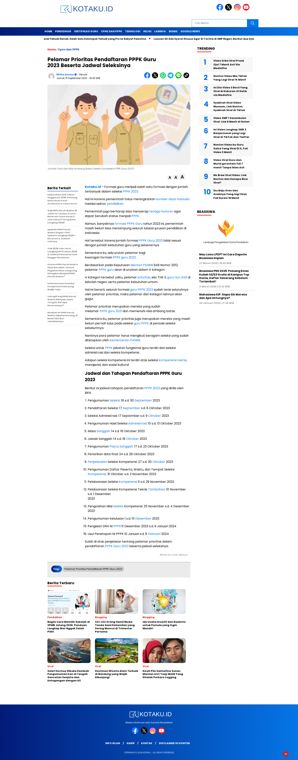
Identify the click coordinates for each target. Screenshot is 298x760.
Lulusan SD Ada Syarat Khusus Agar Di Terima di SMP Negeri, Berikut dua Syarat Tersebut (213, 38)
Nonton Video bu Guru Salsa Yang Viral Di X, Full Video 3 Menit (230, 148)
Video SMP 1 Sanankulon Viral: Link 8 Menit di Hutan (231, 120)
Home (48, 31)
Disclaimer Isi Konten (174, 743)
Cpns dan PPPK (111, 31)
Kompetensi (97, 474)
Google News (190, 31)
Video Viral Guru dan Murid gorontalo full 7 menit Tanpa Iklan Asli (228, 163)
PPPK (135, 216)
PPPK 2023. (131, 191)
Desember (143, 518)
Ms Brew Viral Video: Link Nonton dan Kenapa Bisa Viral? (230, 178)
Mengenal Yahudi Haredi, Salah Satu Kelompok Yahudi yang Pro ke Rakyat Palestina (93, 38)
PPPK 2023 (152, 388)
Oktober (154, 416)
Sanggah (103, 431)
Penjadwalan (97, 462)
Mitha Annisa (65, 74)
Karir (131, 743)
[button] (169, 177)
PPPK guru (106, 269)
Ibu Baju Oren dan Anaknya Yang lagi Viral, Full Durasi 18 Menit (230, 194)
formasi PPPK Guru (129, 223)
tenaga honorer (161, 211)
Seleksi (115, 400)
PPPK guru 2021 (111, 311)
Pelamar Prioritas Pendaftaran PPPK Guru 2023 (93, 569)
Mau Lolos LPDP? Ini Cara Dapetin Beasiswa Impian (223, 256)
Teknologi (132, 31)
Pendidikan (63, 31)
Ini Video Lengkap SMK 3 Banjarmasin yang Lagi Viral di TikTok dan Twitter (231, 133)
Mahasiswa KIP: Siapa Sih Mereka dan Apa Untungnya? (223, 296)
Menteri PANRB (141, 265)
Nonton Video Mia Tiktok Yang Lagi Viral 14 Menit (230, 78)
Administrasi (137, 423)
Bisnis (173, 31)
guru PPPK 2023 (141, 289)
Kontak (146, 743)
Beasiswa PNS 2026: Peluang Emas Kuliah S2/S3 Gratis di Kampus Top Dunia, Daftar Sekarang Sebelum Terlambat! (224, 276)
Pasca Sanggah (121, 446)
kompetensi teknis (173, 360)
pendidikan (115, 204)
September (143, 400)
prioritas (144, 277)
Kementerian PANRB (125, 340)
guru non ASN (177, 277)
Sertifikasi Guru (86, 31)
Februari (154, 534)
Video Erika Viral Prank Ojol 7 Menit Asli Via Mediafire (228, 64)
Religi (147, 31)
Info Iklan (112, 743)
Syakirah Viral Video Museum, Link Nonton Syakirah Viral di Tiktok (229, 106)
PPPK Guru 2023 (151, 240)
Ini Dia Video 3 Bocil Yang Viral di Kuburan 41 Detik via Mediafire (230, 91)
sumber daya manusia (172, 199)
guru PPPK (141, 323)
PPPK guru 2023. (124, 257)
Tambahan (156, 489)
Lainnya (160, 31)
